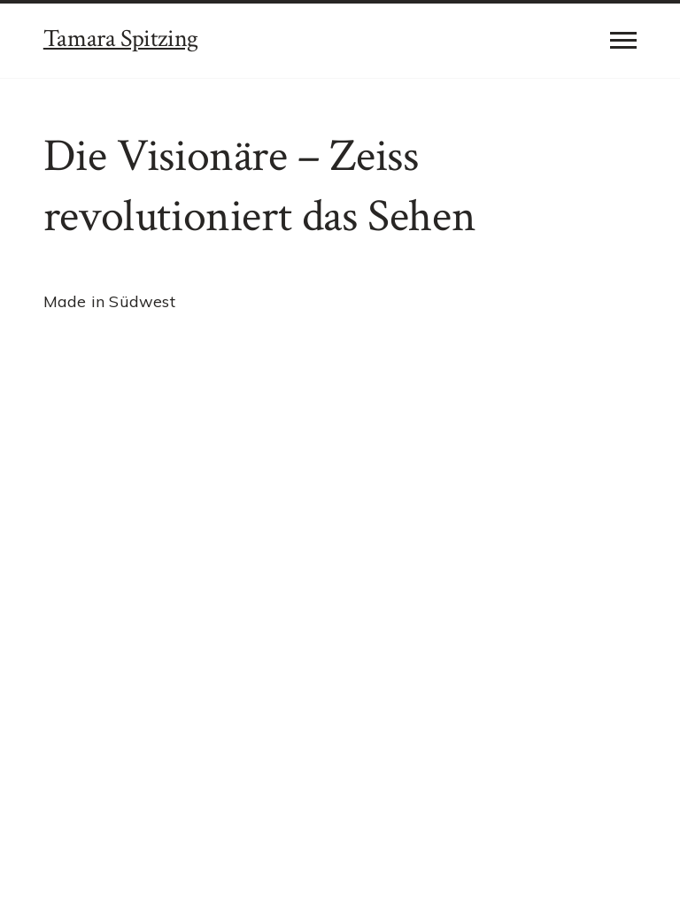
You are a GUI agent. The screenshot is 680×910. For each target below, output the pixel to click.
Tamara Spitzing (120, 38)
